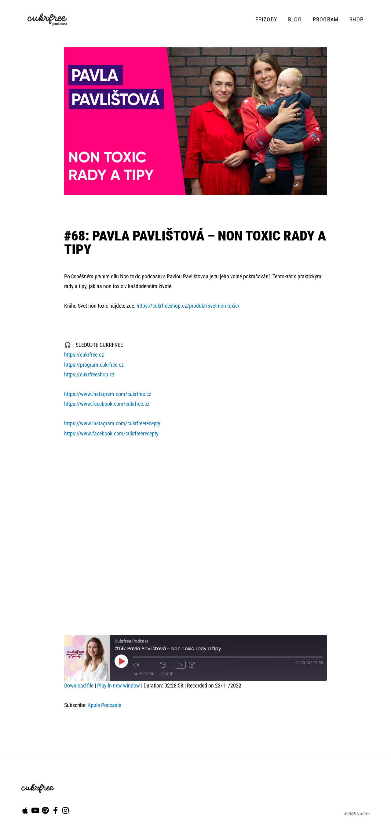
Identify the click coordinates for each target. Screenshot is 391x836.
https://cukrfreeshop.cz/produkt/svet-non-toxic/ (188, 305)
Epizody (266, 19)
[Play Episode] (121, 661)
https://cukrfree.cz (84, 354)
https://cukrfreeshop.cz (89, 374)
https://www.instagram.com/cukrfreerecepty (112, 423)
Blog (295, 19)
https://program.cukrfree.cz (94, 364)
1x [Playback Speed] (181, 664)
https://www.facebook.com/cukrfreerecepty (111, 433)
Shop (356, 19)
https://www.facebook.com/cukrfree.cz (106, 404)
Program (325, 19)
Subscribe (143, 673)
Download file (78, 685)
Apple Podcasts (104, 705)
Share (167, 673)
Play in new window (118, 685)
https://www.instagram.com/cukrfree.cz (107, 394)
